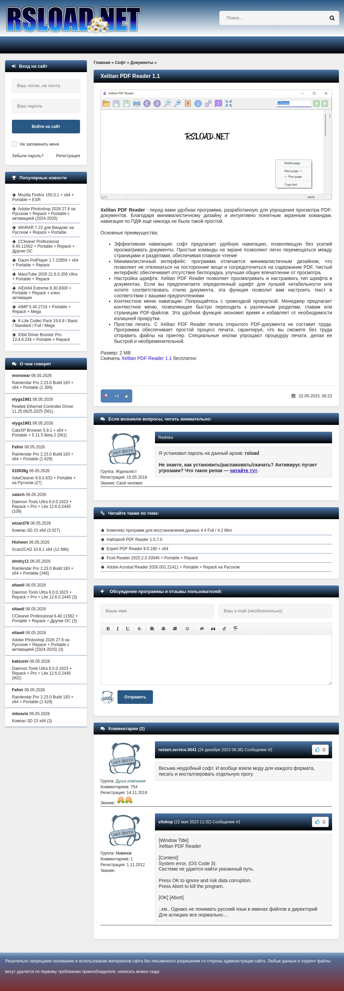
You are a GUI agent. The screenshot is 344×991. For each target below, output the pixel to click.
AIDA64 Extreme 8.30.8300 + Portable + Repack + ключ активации (41, 293)
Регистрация (68, 155)
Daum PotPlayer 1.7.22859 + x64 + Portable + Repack (45, 262)
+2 (116, 396)
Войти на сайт (46, 126)
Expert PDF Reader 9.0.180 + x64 (137, 548)
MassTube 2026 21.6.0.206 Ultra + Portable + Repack (44, 276)
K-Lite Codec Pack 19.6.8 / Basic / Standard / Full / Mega (45, 323)
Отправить (135, 697)
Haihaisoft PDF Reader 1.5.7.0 (134, 539)
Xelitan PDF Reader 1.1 (147, 358)
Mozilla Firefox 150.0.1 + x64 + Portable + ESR (43, 197)
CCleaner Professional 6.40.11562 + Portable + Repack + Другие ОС (43, 246)
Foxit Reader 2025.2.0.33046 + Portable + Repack (152, 558)
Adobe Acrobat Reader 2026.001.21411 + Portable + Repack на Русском (173, 567)
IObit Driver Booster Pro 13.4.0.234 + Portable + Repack (41, 337)
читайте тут (243, 470)
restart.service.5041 (177, 749)
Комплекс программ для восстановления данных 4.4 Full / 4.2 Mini (169, 530)
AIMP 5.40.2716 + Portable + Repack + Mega (41, 309)
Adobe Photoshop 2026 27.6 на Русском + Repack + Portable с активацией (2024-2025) (44, 214)
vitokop (165, 822)
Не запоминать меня (39, 144)
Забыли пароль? (28, 155)
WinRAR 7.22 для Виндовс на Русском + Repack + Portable (43, 230)
